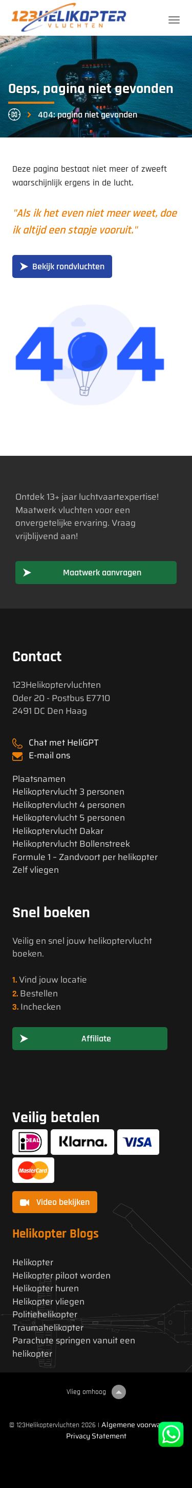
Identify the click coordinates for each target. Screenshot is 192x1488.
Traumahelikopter (47, 1327)
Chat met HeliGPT (64, 742)
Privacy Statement (96, 1436)
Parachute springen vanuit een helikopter (73, 1347)
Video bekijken (55, 1202)
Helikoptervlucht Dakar (57, 831)
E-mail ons (49, 755)
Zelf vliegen (35, 870)
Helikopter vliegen (48, 1301)
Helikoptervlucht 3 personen (68, 791)
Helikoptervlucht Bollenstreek (71, 844)
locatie (73, 979)
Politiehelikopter (44, 1314)
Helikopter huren (45, 1288)
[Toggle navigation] (174, 20)
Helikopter (32, 1262)
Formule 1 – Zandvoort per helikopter (85, 857)
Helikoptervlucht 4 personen (68, 805)
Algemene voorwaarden (140, 1424)
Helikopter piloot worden (61, 1275)
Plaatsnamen (39, 779)
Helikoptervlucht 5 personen (68, 817)
